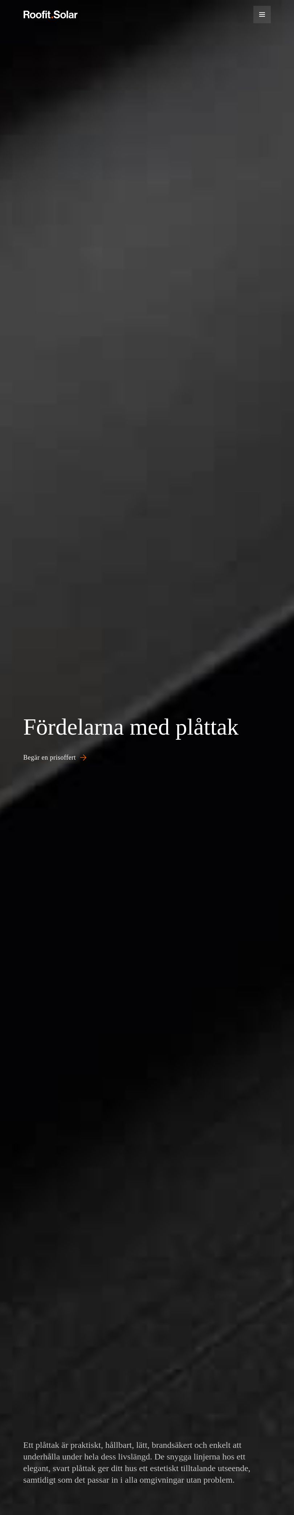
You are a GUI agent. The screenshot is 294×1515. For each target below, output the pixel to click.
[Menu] (262, 14)
